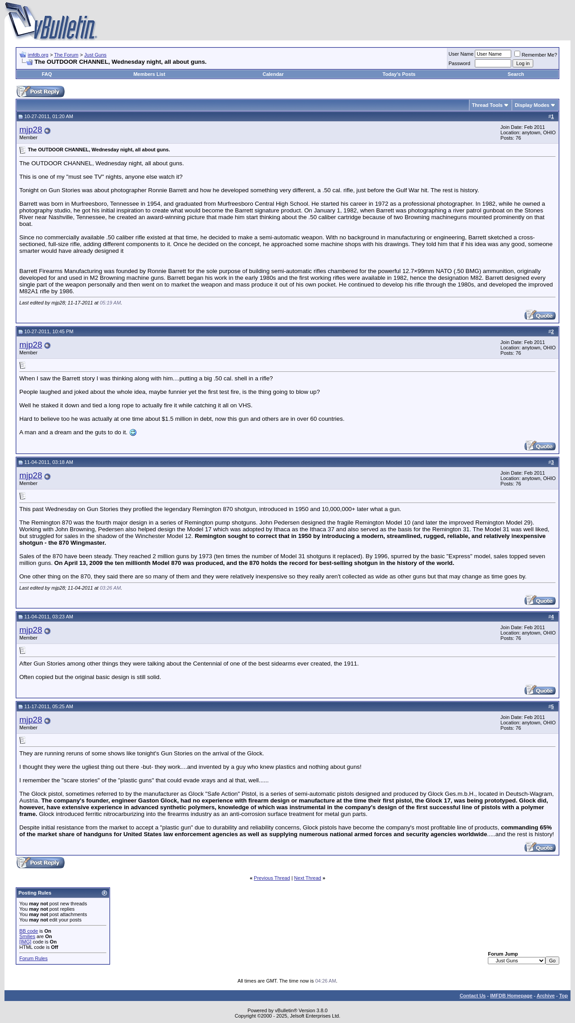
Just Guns (95, 54)
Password (459, 63)
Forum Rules (33, 958)
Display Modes (532, 105)
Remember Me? (535, 54)
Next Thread (307, 878)
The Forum (66, 54)
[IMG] (25, 941)
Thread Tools (487, 105)
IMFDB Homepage (511, 995)
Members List (149, 74)
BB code (28, 931)
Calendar (272, 74)
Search (516, 74)
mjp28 (30, 129)
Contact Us (473, 995)
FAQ (47, 74)
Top (563, 995)
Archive (546, 995)
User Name (461, 54)
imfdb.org (38, 54)
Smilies (27, 936)
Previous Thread (272, 878)
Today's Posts (399, 74)
